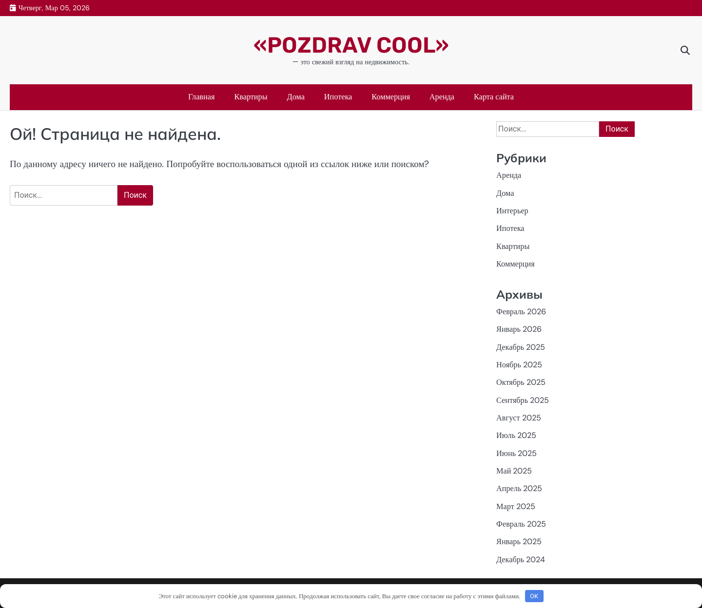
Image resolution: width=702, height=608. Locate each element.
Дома (296, 97)
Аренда (441, 97)
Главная (201, 97)
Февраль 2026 (521, 311)
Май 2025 (514, 471)
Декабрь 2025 (520, 347)
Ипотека (338, 97)
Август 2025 (518, 418)
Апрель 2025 (519, 488)
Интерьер (512, 211)
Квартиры (250, 97)
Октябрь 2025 (521, 382)
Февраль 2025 (521, 524)
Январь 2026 (519, 329)
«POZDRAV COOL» (351, 45)
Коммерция (390, 97)
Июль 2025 (516, 435)
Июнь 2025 (516, 453)
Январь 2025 (519, 541)
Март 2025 (515, 506)
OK (534, 596)
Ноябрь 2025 (519, 365)
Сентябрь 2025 (522, 400)
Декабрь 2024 (520, 559)
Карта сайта (494, 97)
